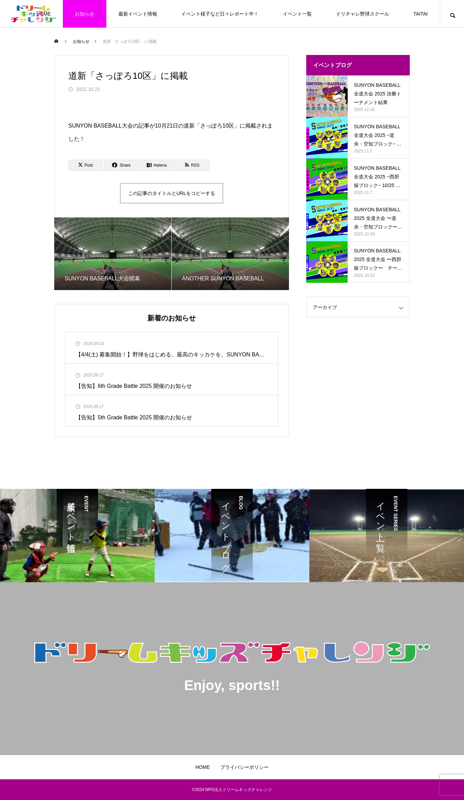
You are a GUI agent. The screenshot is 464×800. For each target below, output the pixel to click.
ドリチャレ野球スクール (362, 14)
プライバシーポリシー (244, 767)
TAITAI (420, 14)
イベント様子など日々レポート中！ (220, 14)
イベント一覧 (297, 14)
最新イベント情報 (137, 14)
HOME (202, 767)
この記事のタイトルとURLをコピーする (171, 193)
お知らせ (84, 14)
